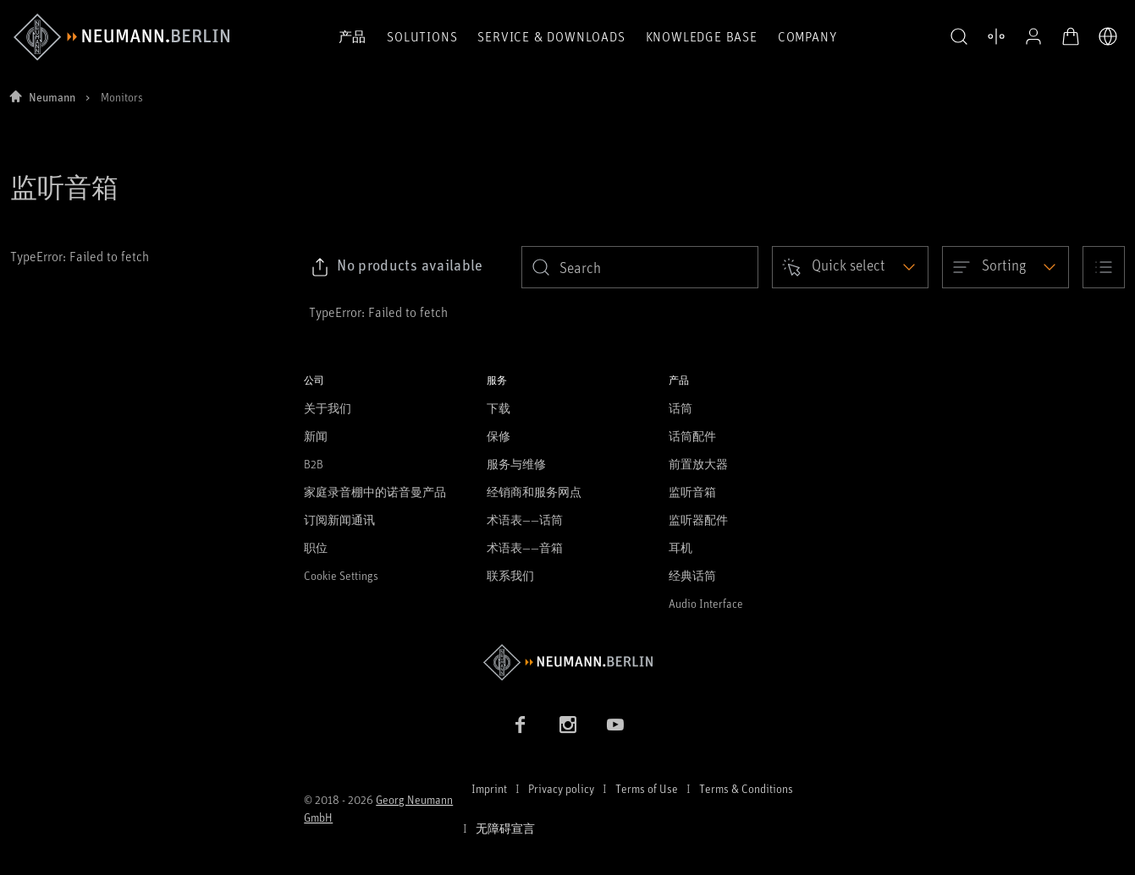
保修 (498, 436)
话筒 (680, 408)
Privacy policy (561, 788)
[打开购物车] (1070, 36)
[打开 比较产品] (996, 36)
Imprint (489, 788)
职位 (316, 547)
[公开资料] (1033, 36)
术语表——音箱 (525, 547)
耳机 (680, 547)
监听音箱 (692, 491)
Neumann (52, 97)
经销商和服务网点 (534, 491)
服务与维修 (516, 464)
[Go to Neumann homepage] (567, 662)
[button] (958, 37)
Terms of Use (646, 788)
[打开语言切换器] (1107, 36)
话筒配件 (692, 436)
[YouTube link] (615, 724)
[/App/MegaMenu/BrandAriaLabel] (121, 37)
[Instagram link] (568, 724)
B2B (313, 464)
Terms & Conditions (746, 788)
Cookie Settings (341, 575)
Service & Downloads (551, 36)
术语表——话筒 (525, 519)
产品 (353, 36)
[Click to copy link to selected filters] (396, 267)
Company (807, 36)
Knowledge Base (702, 36)
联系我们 (510, 575)
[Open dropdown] (850, 267)
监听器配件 (698, 519)
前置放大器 (698, 464)
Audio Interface (706, 603)
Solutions (422, 36)
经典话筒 (692, 575)
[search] (639, 267)
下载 (498, 408)
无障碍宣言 (505, 828)
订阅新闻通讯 (339, 519)
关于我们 (327, 408)
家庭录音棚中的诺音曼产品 (375, 491)
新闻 (316, 436)
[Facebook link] (520, 724)
